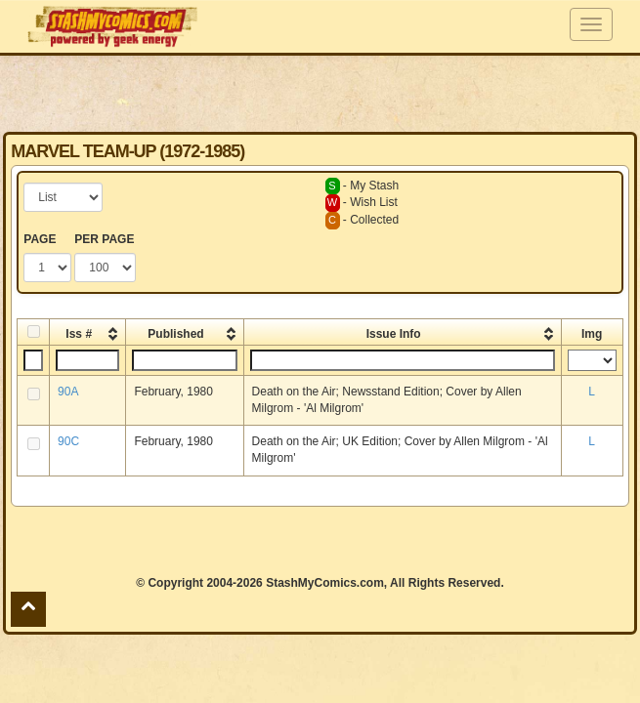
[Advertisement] (320, 92)
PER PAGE (104, 239)
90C (68, 441)
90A (68, 391)
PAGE (39, 239)
